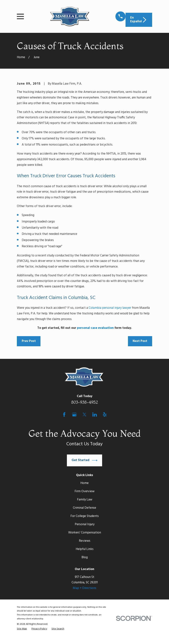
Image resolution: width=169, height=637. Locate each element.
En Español (138, 19)
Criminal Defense (84, 507)
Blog (85, 557)
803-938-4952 (84, 402)
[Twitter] (84, 414)
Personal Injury (84, 524)
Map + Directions (84, 588)
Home (84, 483)
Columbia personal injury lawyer (110, 307)
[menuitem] (22, 629)
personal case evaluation (95, 328)
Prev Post (29, 341)
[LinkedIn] (94, 414)
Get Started (84, 460)
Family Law (84, 499)
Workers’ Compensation (84, 532)
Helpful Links (84, 549)
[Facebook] (64, 414)
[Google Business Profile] (74, 414)
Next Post (140, 341)
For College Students (84, 516)
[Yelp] (104, 414)
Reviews (84, 540)
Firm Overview (84, 491)
